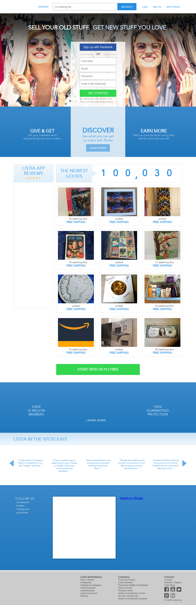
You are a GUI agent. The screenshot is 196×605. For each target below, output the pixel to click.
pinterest (22, 512)
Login (145, 6)
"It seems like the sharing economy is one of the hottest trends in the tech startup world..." (165, 464)
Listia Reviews (125, 582)
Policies (84, 596)
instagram (23, 509)
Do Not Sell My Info (128, 596)
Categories (86, 582)
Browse (43, 6)
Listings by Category (90, 585)
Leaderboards (87, 590)
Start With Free (98, 369)
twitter (21, 505)
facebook (23, 502)
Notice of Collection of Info (131, 593)
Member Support (173, 582)
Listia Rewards (87, 587)
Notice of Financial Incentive (132, 598)
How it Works (173, 6)
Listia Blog (169, 585)
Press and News (126, 579)
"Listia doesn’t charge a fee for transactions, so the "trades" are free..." (30, 463)
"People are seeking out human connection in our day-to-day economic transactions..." (131, 464)
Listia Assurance (88, 593)
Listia (22, 6)
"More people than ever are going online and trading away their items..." (98, 464)
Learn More (98, 147)
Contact (168, 579)
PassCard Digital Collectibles (133, 585)
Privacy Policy (106, 101)
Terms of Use (87, 101)
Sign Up (157, 6)
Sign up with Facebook (98, 47)
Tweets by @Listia (131, 498)
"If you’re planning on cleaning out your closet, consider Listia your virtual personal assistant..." (64, 465)
